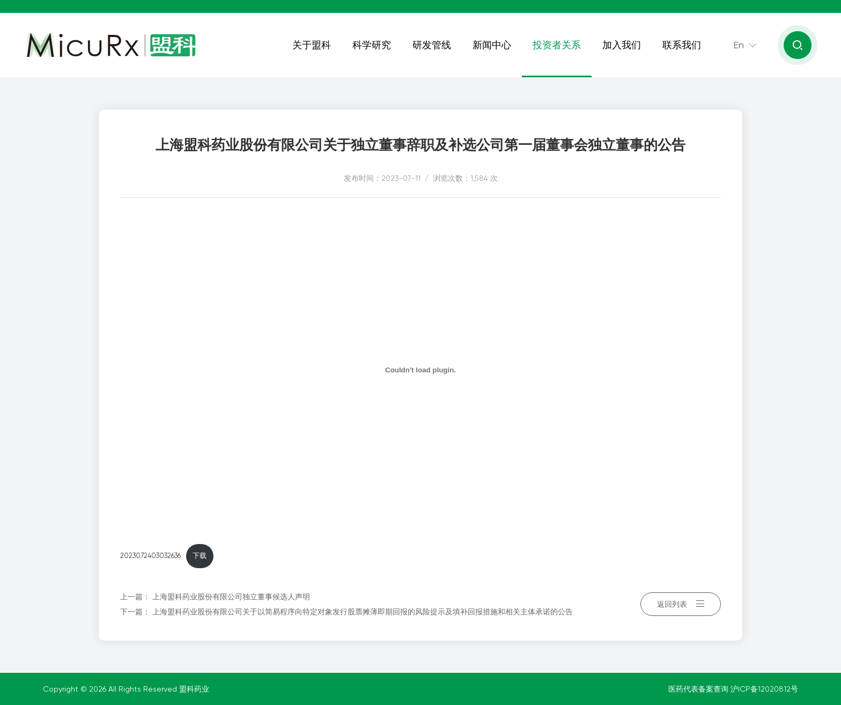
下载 (199, 556)
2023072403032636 (150, 556)
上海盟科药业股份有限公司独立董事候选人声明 (231, 596)
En (738, 44)
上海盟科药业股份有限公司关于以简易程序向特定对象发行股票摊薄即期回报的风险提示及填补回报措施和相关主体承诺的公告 (362, 611)
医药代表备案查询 (699, 689)
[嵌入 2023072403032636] (420, 370)
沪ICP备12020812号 (764, 689)
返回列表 (680, 604)
